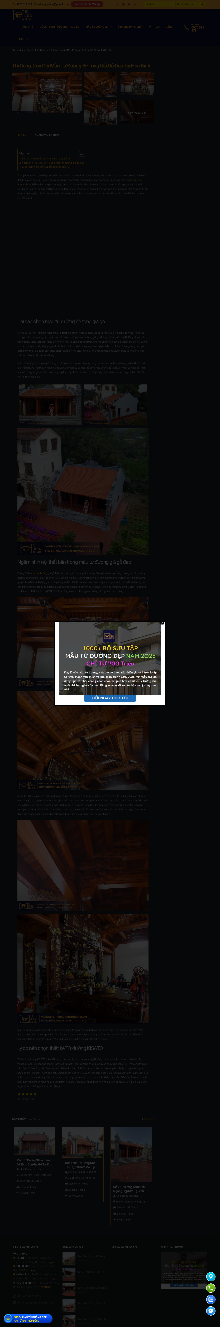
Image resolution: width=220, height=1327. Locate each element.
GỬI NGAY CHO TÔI (110, 712)
